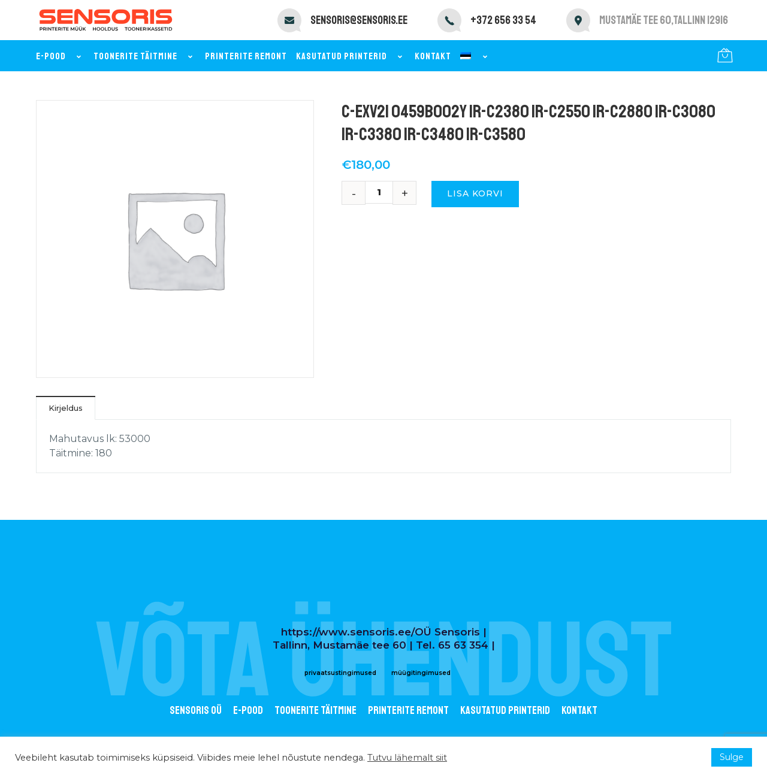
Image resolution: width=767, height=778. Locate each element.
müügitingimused (421, 673)
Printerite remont (246, 56)
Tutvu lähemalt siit (407, 757)
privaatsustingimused (340, 673)
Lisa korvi (475, 193)
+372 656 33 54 (503, 20)
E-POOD (248, 710)
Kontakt (433, 56)
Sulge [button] (732, 757)
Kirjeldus (66, 408)
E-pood (60, 56)
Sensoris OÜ (196, 710)
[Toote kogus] (383, 192)
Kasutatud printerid (351, 56)
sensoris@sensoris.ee (358, 20)
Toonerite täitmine (144, 56)
